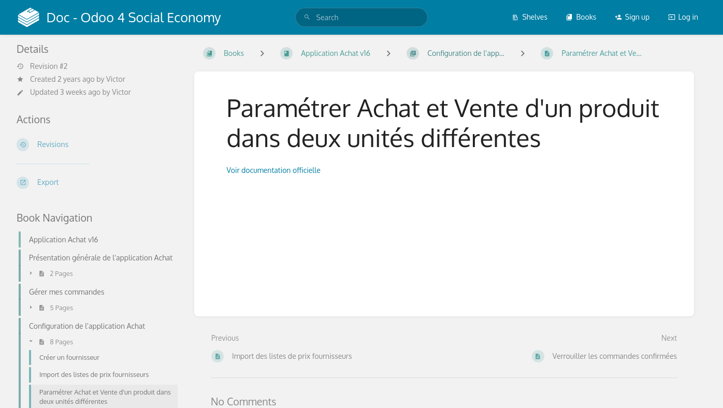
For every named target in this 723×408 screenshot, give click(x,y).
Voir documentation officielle (275, 170)
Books (581, 16)
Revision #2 (42, 66)
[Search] (307, 17)
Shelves (529, 16)
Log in (683, 16)
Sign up (632, 16)
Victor (115, 79)
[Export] (97, 182)
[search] (361, 17)
